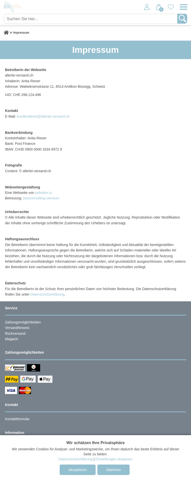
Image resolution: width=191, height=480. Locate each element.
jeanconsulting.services (41, 198)
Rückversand (15, 333)
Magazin (11, 339)
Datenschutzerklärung (47, 294)
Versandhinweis (17, 328)
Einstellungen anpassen (114, 459)
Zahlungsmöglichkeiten (23, 322)
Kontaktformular (17, 419)
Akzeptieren (77, 470)
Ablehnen (113, 470)
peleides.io (43, 193)
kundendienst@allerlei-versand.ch (43, 116)
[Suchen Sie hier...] (91, 19)
